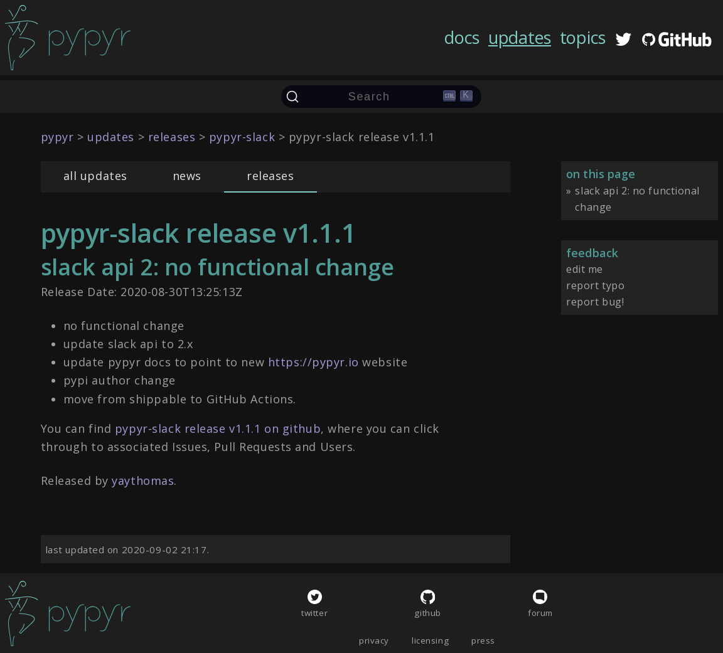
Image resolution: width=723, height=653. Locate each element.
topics (583, 37)
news (187, 175)
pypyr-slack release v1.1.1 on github (218, 428)
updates (519, 37)
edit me (584, 269)
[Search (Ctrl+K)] (381, 96)
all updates (95, 175)
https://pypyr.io (313, 361)
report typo (595, 285)
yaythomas (143, 480)
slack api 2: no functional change (637, 199)
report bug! (595, 302)
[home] (68, 37)
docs (461, 37)
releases (270, 175)
